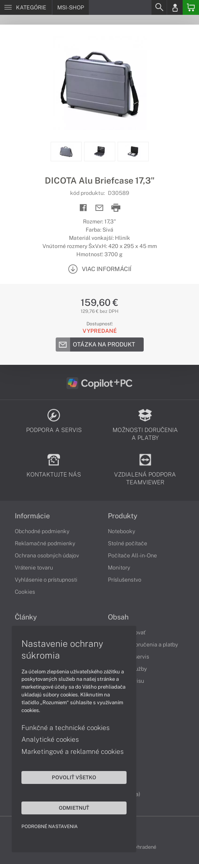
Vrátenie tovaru (34, 567)
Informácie (32, 515)
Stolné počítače (127, 543)
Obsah (118, 617)
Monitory (119, 567)
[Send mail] (99, 208)
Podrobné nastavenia (49, 826)
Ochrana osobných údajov (47, 555)
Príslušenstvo (124, 580)
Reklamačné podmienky (45, 543)
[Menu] (26, 7)
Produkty (122, 515)
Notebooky (121, 531)
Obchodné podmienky (42, 531)
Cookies (25, 592)
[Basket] (191, 7)
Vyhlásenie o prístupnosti (46, 580)
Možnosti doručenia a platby (143, 644)
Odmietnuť (74, 808)
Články (26, 617)
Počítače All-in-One (132, 555)
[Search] (159, 7)
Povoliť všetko (74, 777)
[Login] (175, 7)
